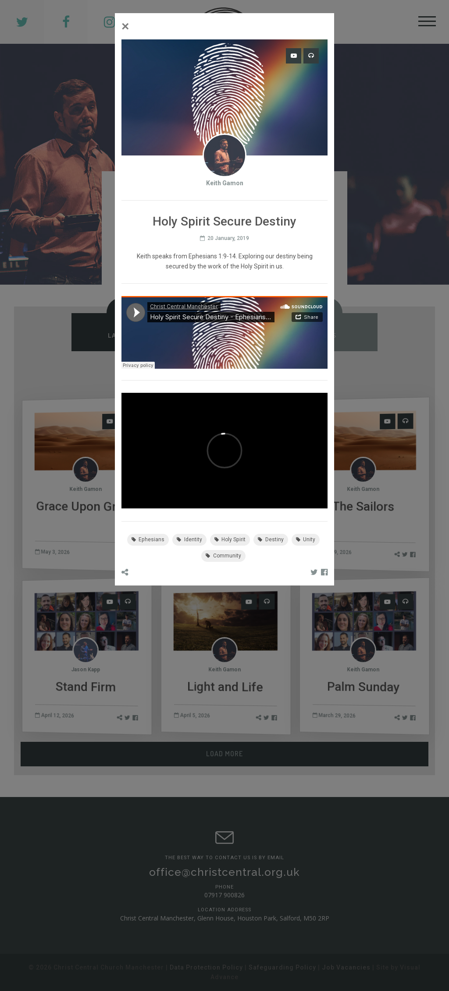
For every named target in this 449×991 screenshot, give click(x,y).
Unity (306, 539)
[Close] (125, 26)
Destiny (271, 539)
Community (223, 556)
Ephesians (148, 539)
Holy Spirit (230, 539)
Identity (189, 539)
